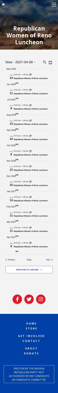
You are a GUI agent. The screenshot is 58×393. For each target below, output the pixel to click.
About (31, 348)
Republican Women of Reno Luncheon (31, 78)
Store (31, 328)
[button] (54, 4)
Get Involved (31, 336)
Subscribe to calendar (27, 269)
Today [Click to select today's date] (28, 260)
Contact (32, 341)
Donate (31, 353)
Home (31, 323)
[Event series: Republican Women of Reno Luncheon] (30, 74)
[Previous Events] (10, 260)
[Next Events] (49, 260)
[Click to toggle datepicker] (20, 62)
